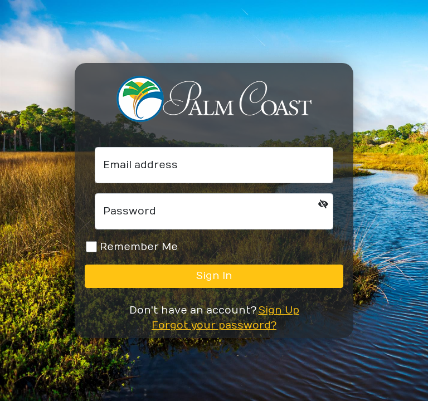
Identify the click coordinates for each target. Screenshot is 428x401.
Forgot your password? (214, 325)
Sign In (214, 276)
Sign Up (279, 310)
